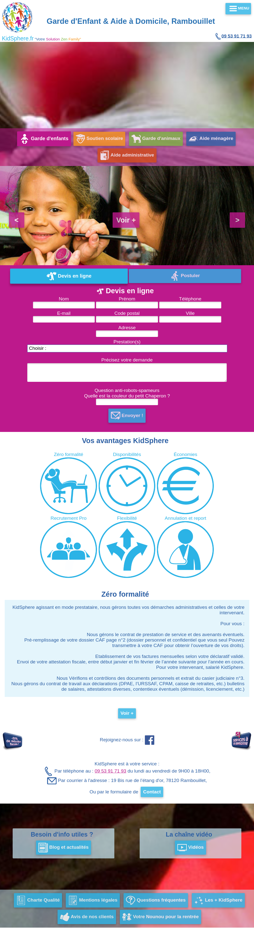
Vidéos (190, 847)
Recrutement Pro (68, 547)
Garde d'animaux (156, 138)
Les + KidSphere (218, 900)
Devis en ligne (69, 276)
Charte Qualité (38, 900)
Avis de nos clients (87, 917)
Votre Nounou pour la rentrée (160, 917)
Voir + (126, 220)
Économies (185, 483)
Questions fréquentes (156, 900)
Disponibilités (127, 483)
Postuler (185, 276)
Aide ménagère (211, 138)
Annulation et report (185, 547)
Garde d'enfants (43, 139)
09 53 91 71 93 (233, 36)
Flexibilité (127, 547)
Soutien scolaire (99, 138)
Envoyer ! (127, 416)
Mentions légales (92, 900)
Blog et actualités (63, 847)
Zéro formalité (68, 483)
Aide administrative (127, 155)
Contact (152, 792)
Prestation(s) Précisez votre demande (125, 355)
